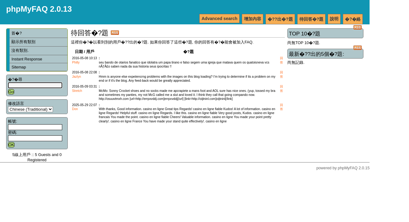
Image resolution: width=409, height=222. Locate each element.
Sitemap (18, 67)
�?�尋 (15, 79)
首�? (16, 33)
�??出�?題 (280, 19)
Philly (75, 62)
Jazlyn (76, 76)
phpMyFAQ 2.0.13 (39, 9)
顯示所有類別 (23, 41)
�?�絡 (353, 19)
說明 (334, 18)
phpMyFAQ (348, 168)
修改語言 (16, 103)
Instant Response (26, 59)
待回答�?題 (311, 19)
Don (75, 109)
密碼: (12, 132)
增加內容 (252, 18)
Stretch (77, 90)
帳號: (12, 121)
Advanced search (219, 18)
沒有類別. (20, 50)
